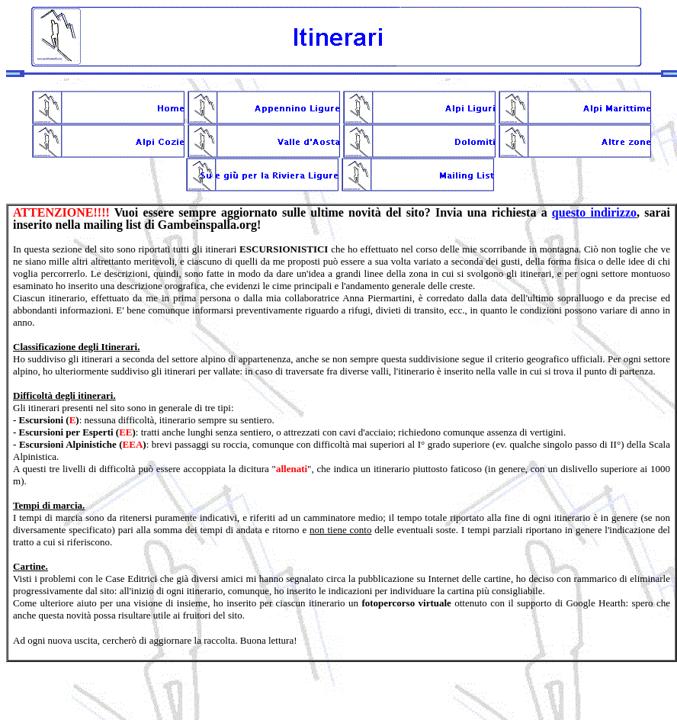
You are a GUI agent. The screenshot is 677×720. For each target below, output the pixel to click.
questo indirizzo (594, 212)
